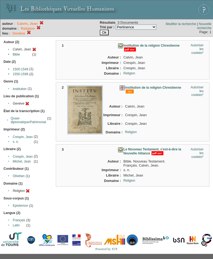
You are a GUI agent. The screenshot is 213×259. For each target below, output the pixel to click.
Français (19, 220)
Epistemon (20, 206)
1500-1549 (20, 69)
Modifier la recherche (181, 24)
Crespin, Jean (23, 137)
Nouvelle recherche (204, 26)
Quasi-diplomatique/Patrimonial (28, 120)
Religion (129, 73)
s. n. (16, 142)
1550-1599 (20, 74)
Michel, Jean (22, 161)
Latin (16, 225)
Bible (16, 54)
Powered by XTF (106, 249)
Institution (19, 89)
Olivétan (19, 176)
